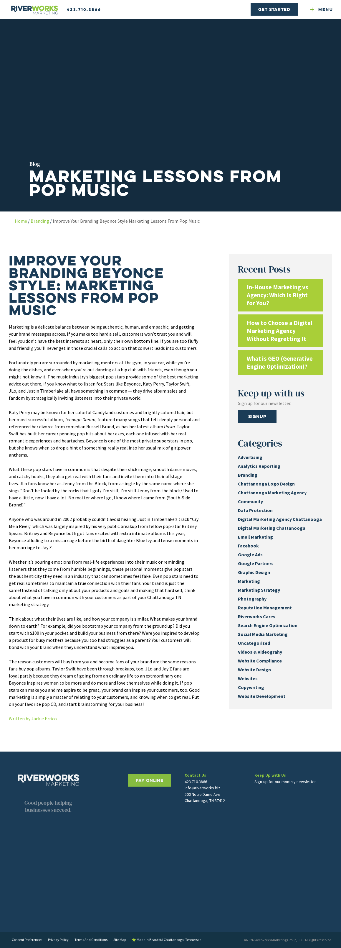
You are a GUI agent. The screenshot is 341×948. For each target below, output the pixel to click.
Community (250, 501)
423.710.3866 (84, 9)
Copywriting (251, 687)
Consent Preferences (27, 939)
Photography (252, 599)
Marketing (249, 581)
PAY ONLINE (149, 801)
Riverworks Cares (256, 616)
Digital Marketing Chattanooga (271, 528)
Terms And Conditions (91, 939)
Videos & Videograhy (260, 652)
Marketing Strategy (259, 590)
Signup (257, 416)
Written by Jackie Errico (33, 718)
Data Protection (255, 510)
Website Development (261, 696)
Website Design (254, 670)
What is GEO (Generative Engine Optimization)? (280, 362)
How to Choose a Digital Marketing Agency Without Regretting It (279, 331)
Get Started (274, 9)
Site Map (119, 939)
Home (21, 221)
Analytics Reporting (259, 466)
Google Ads (250, 554)
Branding (40, 221)
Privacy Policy (58, 939)
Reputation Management (265, 608)
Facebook (248, 546)
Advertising (250, 457)
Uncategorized (254, 643)
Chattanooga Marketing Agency (272, 493)
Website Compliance (260, 661)
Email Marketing (255, 537)
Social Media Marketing (263, 634)
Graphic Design (254, 572)
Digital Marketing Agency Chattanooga (280, 519)
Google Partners (256, 563)
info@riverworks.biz (202, 800)
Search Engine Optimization (267, 625)
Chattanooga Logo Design (266, 484)
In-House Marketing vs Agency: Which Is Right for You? (277, 295)
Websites (248, 678)
